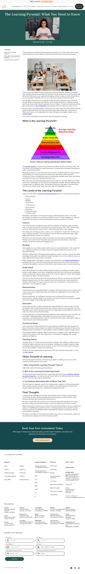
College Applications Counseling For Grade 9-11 (42, 471)
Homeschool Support (10, 476)
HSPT (36, 489)
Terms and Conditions (56, 491)
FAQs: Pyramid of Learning (11, 59)
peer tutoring (29, 352)
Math (5, 466)
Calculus (22, 476)
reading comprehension (72, 260)
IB (35, 496)
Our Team (71, 6)
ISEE (36, 486)
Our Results (53, 469)
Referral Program (55, 488)
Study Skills (7, 479)
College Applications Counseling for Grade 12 (41, 466)
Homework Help (24, 479)
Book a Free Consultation (79, 6)
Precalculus (23, 472)
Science (6, 469)
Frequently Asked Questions (55, 477)
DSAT (25, 6)
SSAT (36, 482)
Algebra (22, 466)
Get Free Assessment (42, 440)
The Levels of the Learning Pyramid (11, 56)
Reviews (52, 472)
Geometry (22, 469)
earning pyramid (30, 166)
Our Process (53, 466)
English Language (9, 472)
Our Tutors (53, 481)
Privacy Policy (54, 494)
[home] (4, 6)
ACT (29, 6)
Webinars (55, 6)
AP (35, 492)
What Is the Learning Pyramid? (10, 53)
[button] (18, 6)
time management (40, 106)
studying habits (27, 114)
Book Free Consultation (56, 484)
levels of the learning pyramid (48, 193)
